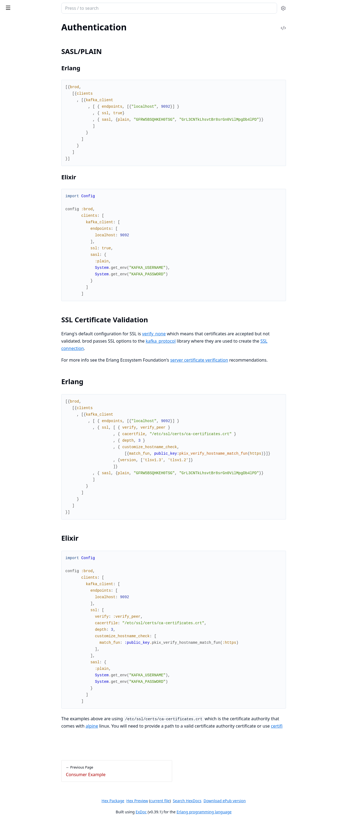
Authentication (18, 93)
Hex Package (153, 800)
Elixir (14, 122)
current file (200, 800)
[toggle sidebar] (74, 7)
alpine (132, 726)
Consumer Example (22, 74)
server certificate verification (239, 360)
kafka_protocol (201, 341)
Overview (13, 41)
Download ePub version (265, 800)
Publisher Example (21, 67)
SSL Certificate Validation (33, 109)
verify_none (194, 334)
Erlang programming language (244, 811)
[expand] (76, 42)
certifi (317, 726)
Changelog (14, 34)
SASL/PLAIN (21, 103)
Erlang (15, 116)
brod (10, 5)
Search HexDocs (227, 801)
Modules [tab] (32, 22)
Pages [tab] (10, 22)
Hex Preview (178, 800)
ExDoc (181, 811)
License (11, 48)
